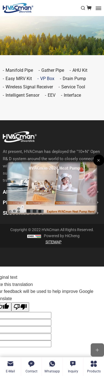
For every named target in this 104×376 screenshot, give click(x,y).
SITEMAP (53, 242)
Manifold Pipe (19, 70)
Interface (72, 95)
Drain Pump (74, 78)
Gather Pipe (52, 70)
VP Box (47, 78)
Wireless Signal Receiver (29, 86)
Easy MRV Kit (19, 78)
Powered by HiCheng (62, 236)
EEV (51, 95)
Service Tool (73, 86)
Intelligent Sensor (22, 95)
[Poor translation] (20, 307)
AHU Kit (79, 70)
